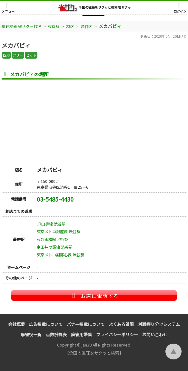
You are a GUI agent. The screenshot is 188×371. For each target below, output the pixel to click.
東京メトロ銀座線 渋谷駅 (58, 231)
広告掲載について (46, 324)
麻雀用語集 (81, 334)
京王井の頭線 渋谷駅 (55, 247)
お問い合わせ (154, 334)
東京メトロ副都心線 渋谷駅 (60, 254)
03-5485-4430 (55, 199)
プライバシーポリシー (117, 334)
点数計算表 (56, 334)
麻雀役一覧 (31, 334)
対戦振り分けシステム (159, 324)
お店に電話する (94, 295)
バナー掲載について (85, 324)
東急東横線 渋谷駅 (53, 239)
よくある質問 (121, 324)
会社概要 (16, 324)
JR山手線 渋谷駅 (51, 223)
